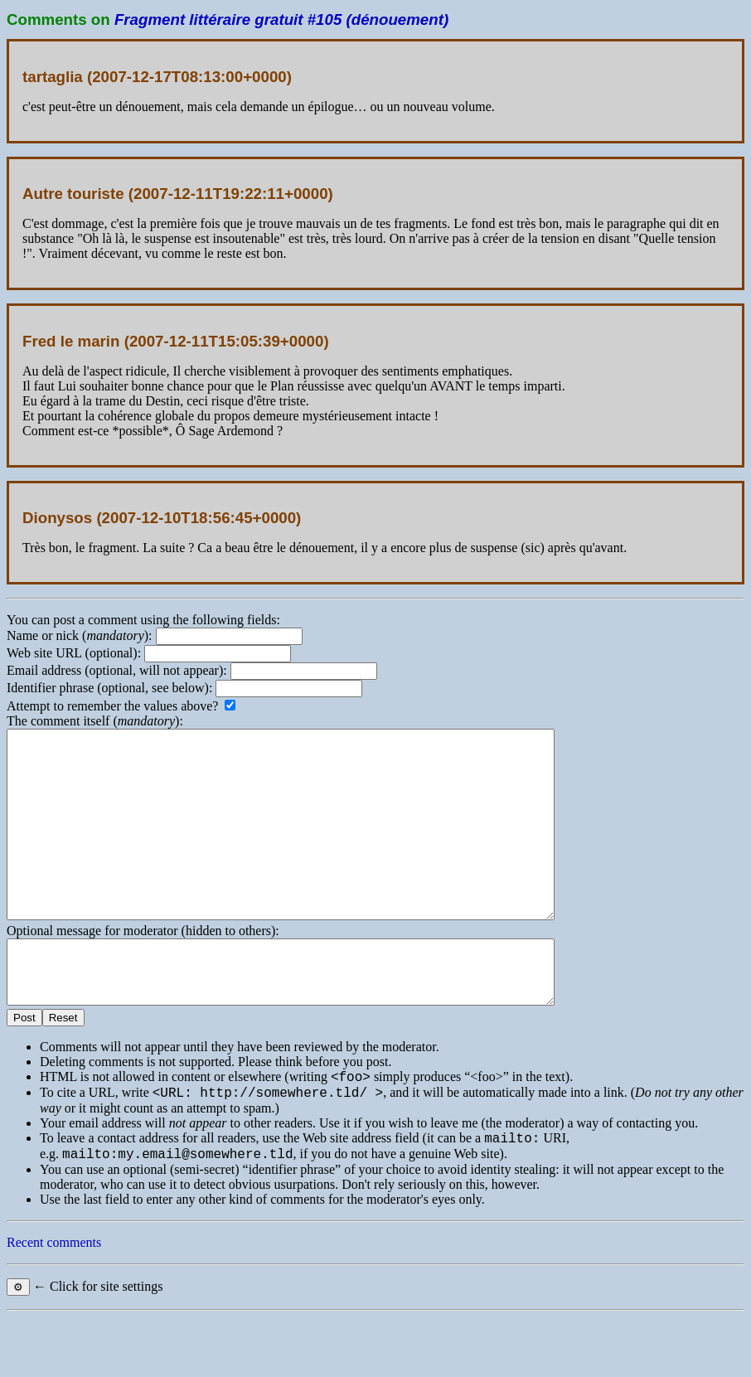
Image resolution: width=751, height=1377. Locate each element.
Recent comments (54, 1302)
